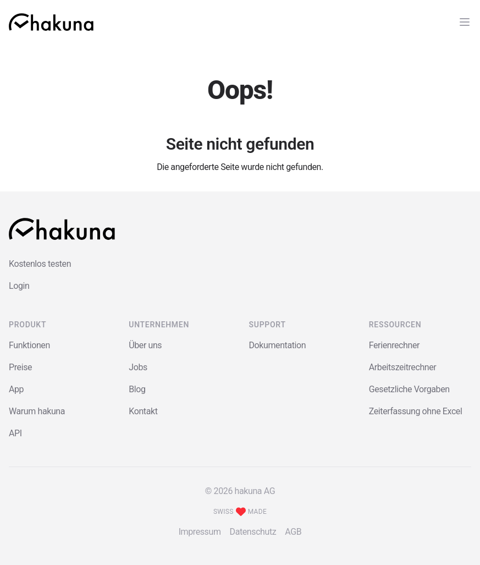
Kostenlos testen (40, 264)
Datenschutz (253, 531)
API (15, 433)
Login (19, 286)
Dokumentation (277, 345)
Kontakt (143, 411)
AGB (293, 531)
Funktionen (29, 345)
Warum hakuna (37, 411)
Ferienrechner (394, 345)
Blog (137, 389)
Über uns (145, 345)
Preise (20, 367)
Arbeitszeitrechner (403, 367)
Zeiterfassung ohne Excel (415, 411)
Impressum (200, 531)
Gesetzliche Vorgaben (409, 389)
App (16, 389)
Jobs (138, 367)
